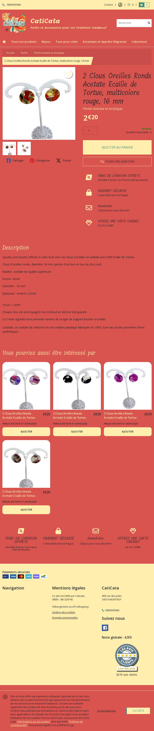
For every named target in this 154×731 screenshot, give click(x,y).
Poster (63, 160)
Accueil (10, 53)
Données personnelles (65, 617)
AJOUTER (26, 431)
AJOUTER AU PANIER (117, 147)
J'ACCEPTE (138, 710)
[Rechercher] (149, 23)
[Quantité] (90, 131)
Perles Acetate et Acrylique (49, 53)
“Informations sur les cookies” (33, 721)
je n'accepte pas (106, 710)
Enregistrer (40, 160)
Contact (108, 4)
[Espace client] (120, 5)
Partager (15, 160)
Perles (24, 53)
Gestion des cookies (63, 612)
